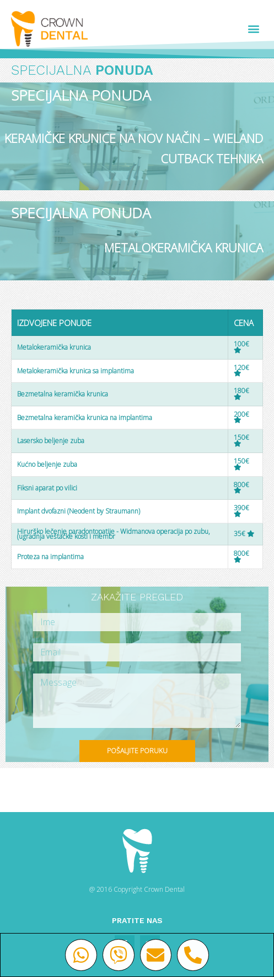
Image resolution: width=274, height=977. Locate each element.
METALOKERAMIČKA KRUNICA (183, 247)
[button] (254, 29)
